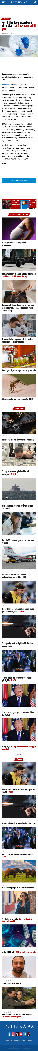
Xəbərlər (17, 1040)
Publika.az (6, 85)
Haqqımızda (9, 1040)
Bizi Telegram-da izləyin (19, 180)
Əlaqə (23, 1040)
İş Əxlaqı (30, 1040)
